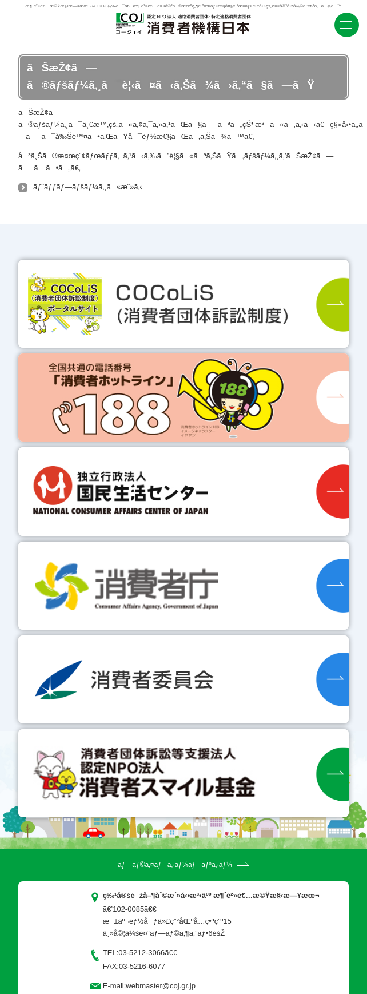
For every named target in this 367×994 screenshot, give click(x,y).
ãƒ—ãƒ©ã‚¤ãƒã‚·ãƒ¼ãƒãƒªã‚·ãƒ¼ (175, 865)
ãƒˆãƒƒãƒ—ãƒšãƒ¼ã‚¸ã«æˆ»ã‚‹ (87, 186)
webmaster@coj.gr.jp (161, 985)
